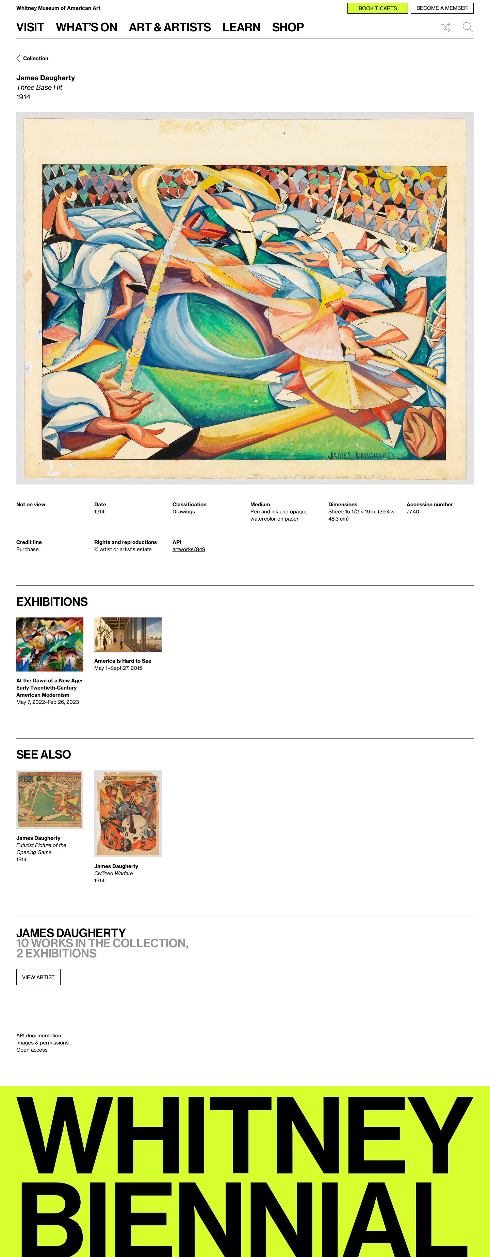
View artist (38, 977)
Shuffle (445, 27)
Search (467, 27)
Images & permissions (42, 1042)
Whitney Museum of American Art (58, 8)
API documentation (38, 1035)
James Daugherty (45, 77)
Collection (35, 58)
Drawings (184, 511)
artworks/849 (189, 549)
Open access (32, 1050)
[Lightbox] (245, 298)
